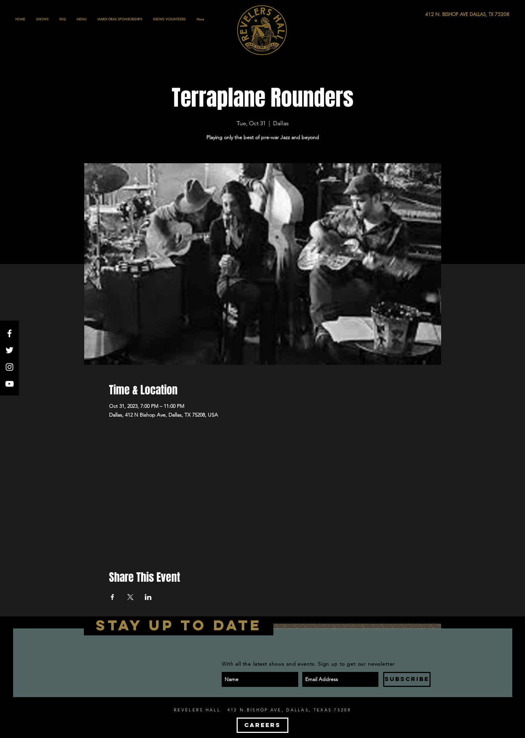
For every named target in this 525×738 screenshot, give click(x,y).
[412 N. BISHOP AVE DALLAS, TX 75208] (440, 14)
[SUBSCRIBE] (407, 679)
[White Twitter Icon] (9, 350)
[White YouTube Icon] (9, 384)
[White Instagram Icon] (9, 367)
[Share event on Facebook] (112, 597)
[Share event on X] (130, 597)
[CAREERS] (262, 725)
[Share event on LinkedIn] (148, 597)
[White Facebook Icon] (9, 333)
